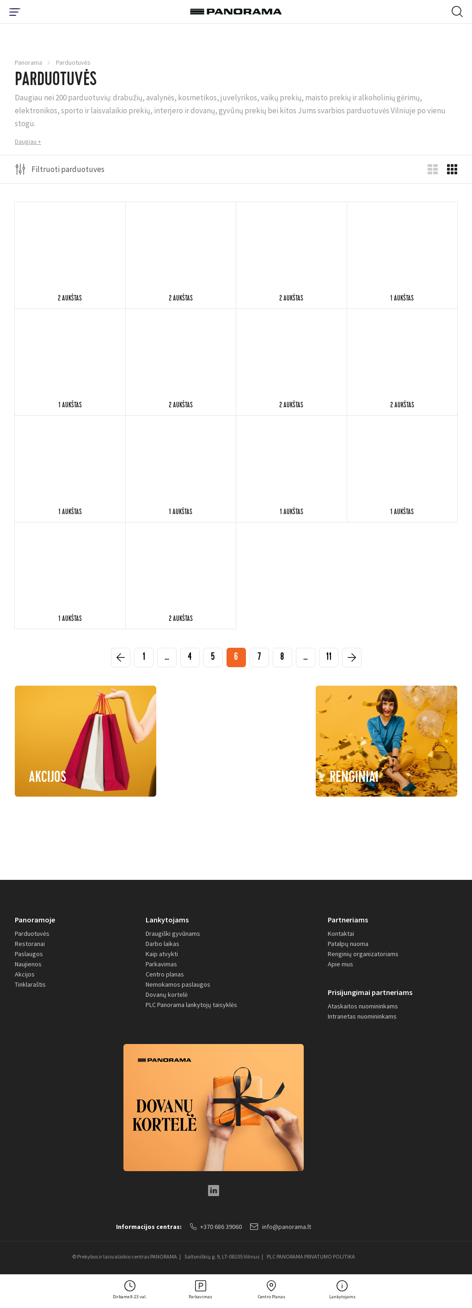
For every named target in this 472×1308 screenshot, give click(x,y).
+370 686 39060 (216, 1226)
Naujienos (28, 964)
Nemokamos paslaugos (178, 984)
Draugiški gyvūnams (173, 933)
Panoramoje (35, 919)
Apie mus (340, 964)
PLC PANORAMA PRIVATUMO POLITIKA (311, 1256)
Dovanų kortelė (167, 994)
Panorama (28, 62)
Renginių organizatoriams (363, 954)
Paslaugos (29, 954)
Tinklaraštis (30, 984)
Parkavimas (161, 964)
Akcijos (25, 974)
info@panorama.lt (280, 1226)
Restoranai (30, 944)
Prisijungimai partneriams (370, 992)
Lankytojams (167, 919)
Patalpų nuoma (348, 944)
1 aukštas (402, 299)
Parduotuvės (32, 933)
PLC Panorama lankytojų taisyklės (191, 1005)
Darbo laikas (162, 944)
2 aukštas (70, 299)
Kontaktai (341, 933)
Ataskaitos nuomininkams (363, 1006)
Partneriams (348, 919)
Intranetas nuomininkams (362, 1016)
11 (328, 658)
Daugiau (26, 141)
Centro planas (165, 974)
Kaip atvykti (162, 954)
